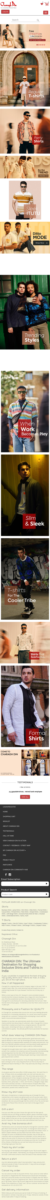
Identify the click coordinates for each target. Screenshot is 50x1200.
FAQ (4, 855)
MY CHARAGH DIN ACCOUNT (14, 850)
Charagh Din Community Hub (15, 869)
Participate (7, 865)
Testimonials (8, 831)
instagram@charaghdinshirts (19, 954)
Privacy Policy (9, 860)
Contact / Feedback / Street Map (16, 845)
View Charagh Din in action (14, 841)
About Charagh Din (11, 826)
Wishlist (6, 821)
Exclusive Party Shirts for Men (28, 914)
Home (5, 812)
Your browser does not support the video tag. (25, 264)
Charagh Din (9, 938)
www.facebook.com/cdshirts (10, 956)
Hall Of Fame (8, 836)
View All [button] (25, 797)
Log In (5, 12)
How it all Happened (13, 983)
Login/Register (9, 807)
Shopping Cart (9, 816)
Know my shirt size (12, 1092)
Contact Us (19, 930)
